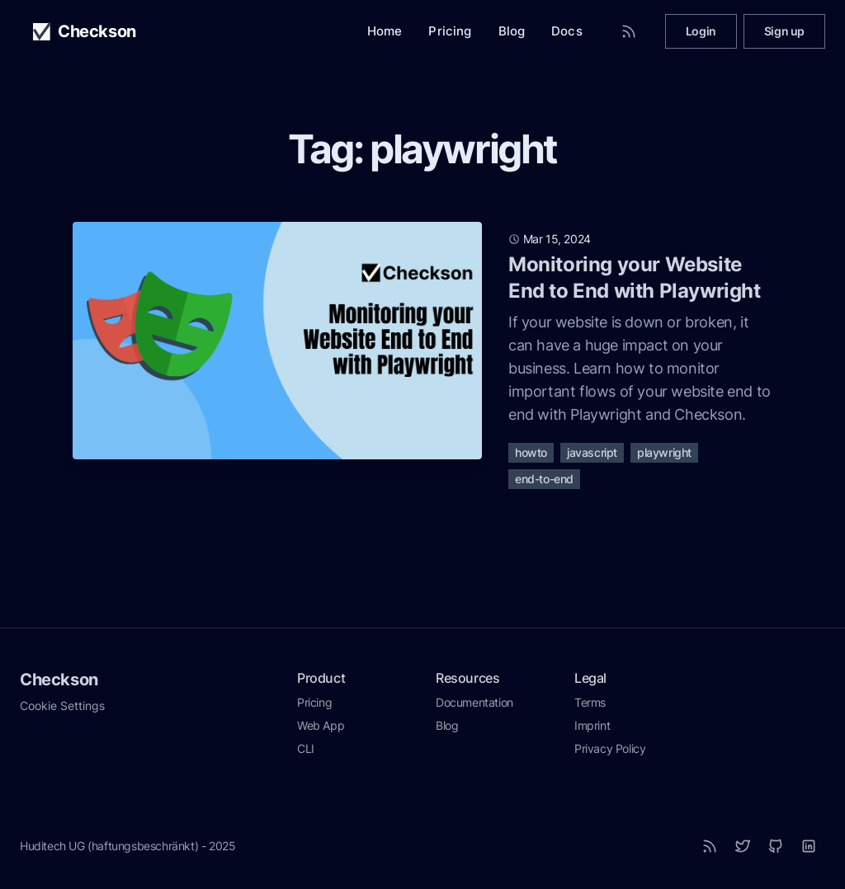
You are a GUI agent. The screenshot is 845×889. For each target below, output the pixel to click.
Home (385, 31)
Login (701, 31)
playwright (664, 452)
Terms (590, 702)
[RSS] (709, 846)
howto (531, 452)
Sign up (784, 31)
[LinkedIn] (808, 846)
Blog (512, 31)
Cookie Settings (62, 705)
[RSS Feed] (628, 31)
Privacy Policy (609, 748)
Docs (567, 31)
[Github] (775, 846)
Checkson (59, 679)
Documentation (474, 702)
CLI (305, 748)
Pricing (449, 31)
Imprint (592, 725)
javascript (592, 452)
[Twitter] (742, 846)
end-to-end (544, 479)
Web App (320, 725)
